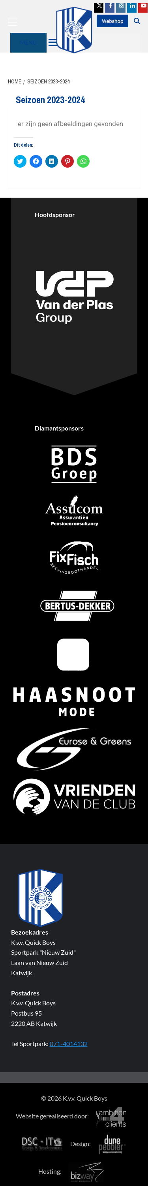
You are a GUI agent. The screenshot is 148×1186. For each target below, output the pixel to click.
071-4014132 (69, 1043)
